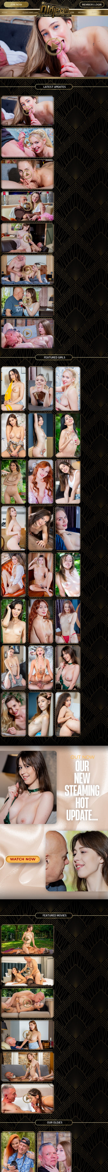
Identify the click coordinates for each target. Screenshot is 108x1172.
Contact (67, 1159)
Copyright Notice (45, 1159)
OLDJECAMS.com (30, 12)
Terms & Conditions (22, 1155)
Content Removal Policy (82, 1155)
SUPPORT (96, 12)
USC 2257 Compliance (58, 1155)
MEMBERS (83, 12)
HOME (5, 12)
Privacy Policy (39, 1155)
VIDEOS (15, 12)
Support (58, 1159)
